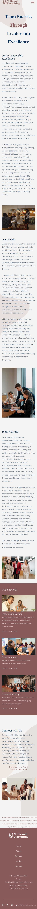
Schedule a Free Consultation (18, 768)
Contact (18, 866)
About (18, 851)
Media (18, 861)
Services (18, 856)
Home (18, 846)
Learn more (10, 631)
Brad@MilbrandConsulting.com (19, 882)
